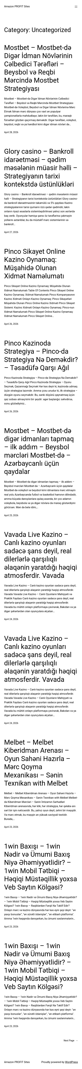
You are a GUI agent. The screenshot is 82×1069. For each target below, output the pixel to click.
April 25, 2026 (11, 515)
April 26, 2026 (11, 324)
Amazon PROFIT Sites (17, 6)
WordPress (71, 1062)
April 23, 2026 (11, 827)
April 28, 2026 (11, 132)
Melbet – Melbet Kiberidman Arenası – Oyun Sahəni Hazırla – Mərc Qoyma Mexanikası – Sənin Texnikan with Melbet (37, 762)
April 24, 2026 (11, 619)
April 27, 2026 (11, 232)
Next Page (71, 1040)
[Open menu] (76, 7)
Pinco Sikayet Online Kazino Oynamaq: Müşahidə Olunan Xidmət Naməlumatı (34, 263)
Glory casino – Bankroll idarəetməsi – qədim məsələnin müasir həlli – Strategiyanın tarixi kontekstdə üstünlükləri (40, 167)
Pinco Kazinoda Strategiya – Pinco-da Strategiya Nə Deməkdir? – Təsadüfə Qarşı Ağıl (41, 355)
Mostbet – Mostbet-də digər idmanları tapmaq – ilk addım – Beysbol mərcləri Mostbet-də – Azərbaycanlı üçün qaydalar (39, 451)
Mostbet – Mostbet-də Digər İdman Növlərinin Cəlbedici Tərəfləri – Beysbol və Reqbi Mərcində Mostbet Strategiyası (38, 68)
